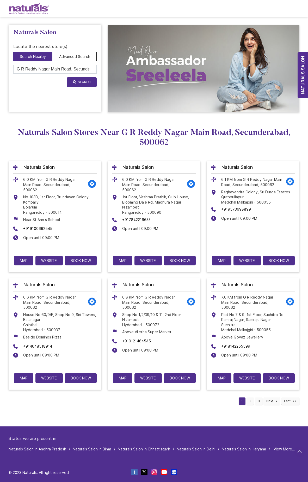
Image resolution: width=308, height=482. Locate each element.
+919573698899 (236, 209)
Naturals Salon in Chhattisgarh (144, 449)
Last (287, 401)
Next (269, 401)
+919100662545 (37, 228)
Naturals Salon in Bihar (92, 449)
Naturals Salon (39, 167)
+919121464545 (136, 341)
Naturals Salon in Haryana (244, 449)
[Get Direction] (92, 187)
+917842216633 (136, 219)
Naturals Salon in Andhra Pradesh (37, 449)
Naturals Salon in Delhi (196, 449)
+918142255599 (235, 346)
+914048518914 (37, 346)
